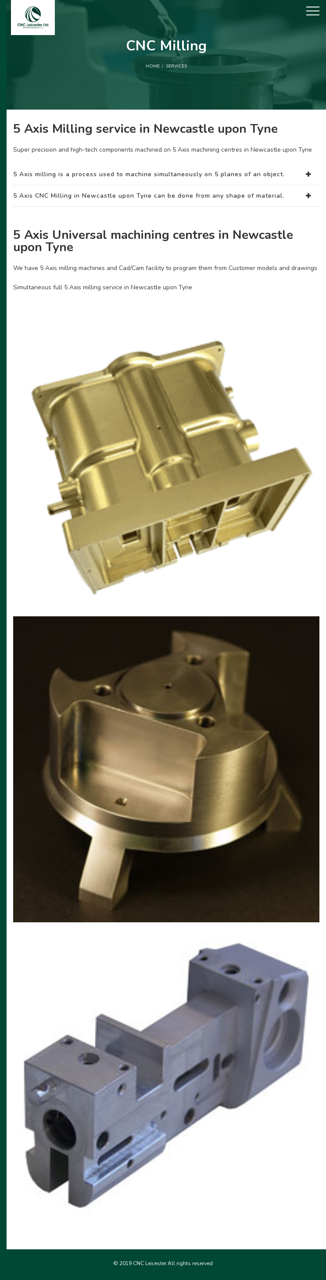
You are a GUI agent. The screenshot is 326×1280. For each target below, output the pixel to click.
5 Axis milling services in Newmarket (163, 1273)
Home (153, 66)
